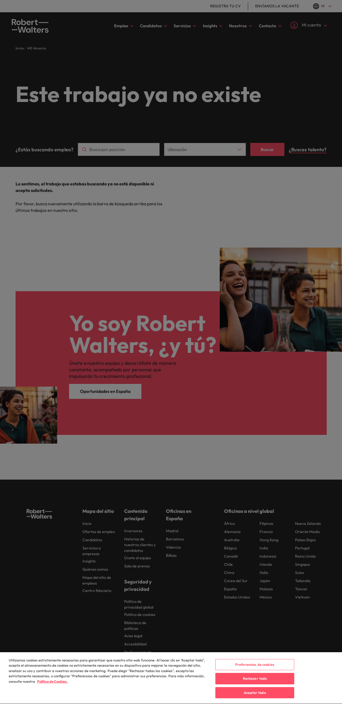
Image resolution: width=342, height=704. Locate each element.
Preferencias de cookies (254, 670)
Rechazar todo (255, 684)
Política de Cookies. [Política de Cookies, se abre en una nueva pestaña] (52, 687)
